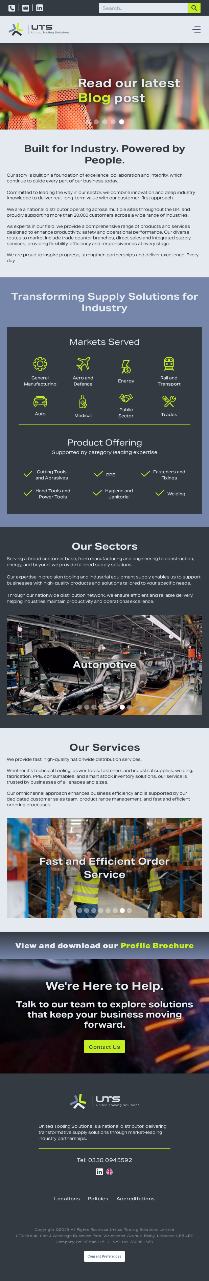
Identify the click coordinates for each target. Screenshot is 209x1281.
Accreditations (135, 1199)
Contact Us (104, 1047)
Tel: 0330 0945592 (105, 1160)
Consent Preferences (104, 1256)
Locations (67, 1199)
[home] (38, 29)
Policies (98, 1199)
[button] (195, 29)
